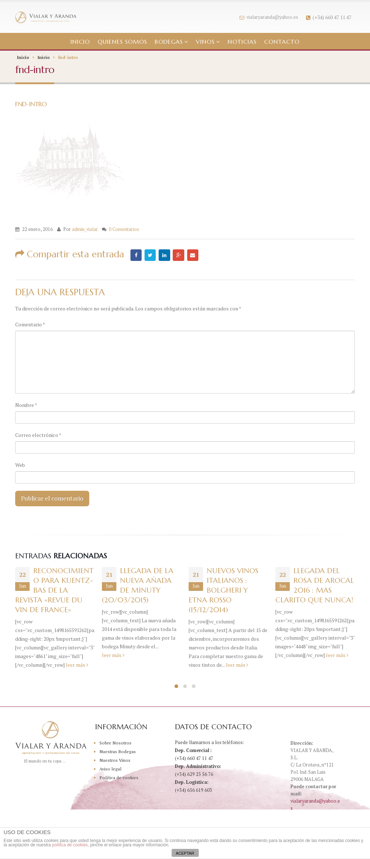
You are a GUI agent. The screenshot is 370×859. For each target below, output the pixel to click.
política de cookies (70, 844)
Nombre (26, 404)
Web (20, 464)
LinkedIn (165, 255)
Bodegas (169, 41)
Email (194, 255)
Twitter (150, 255)
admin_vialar (85, 229)
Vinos (205, 41)
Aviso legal (110, 770)
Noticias (242, 41)
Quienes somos (122, 41)
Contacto (282, 41)
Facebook (136, 255)
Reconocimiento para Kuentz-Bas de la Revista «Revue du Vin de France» (54, 591)
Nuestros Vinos (115, 761)
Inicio (80, 41)
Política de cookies (119, 779)
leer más (77, 665)
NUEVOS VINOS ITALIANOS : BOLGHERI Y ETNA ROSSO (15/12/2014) (223, 591)
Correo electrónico (38, 434)
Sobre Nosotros (115, 744)
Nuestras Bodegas (118, 753)
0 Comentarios (124, 229)
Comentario (30, 324)
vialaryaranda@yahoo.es (269, 17)
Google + (179, 255)
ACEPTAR (185, 853)
